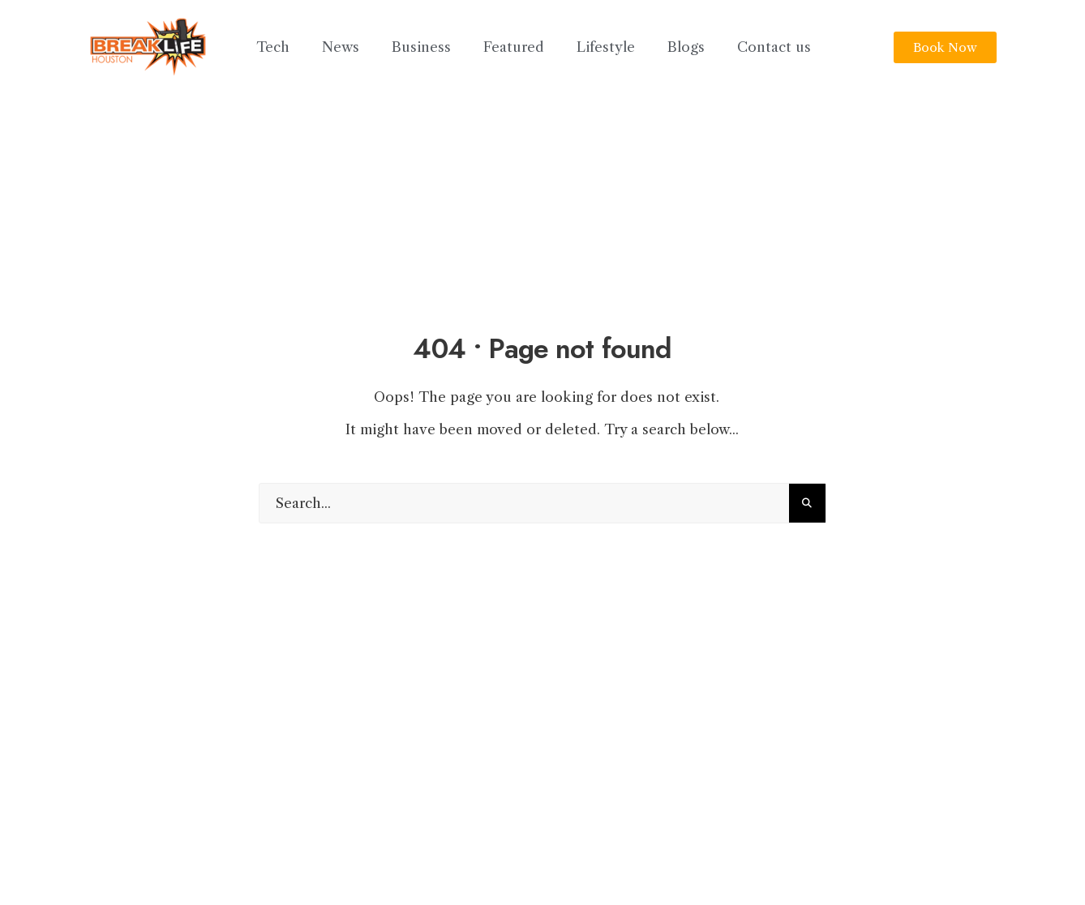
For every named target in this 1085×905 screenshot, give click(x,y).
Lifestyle (606, 47)
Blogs (686, 47)
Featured (513, 47)
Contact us (774, 47)
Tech (272, 47)
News (340, 47)
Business (421, 47)
